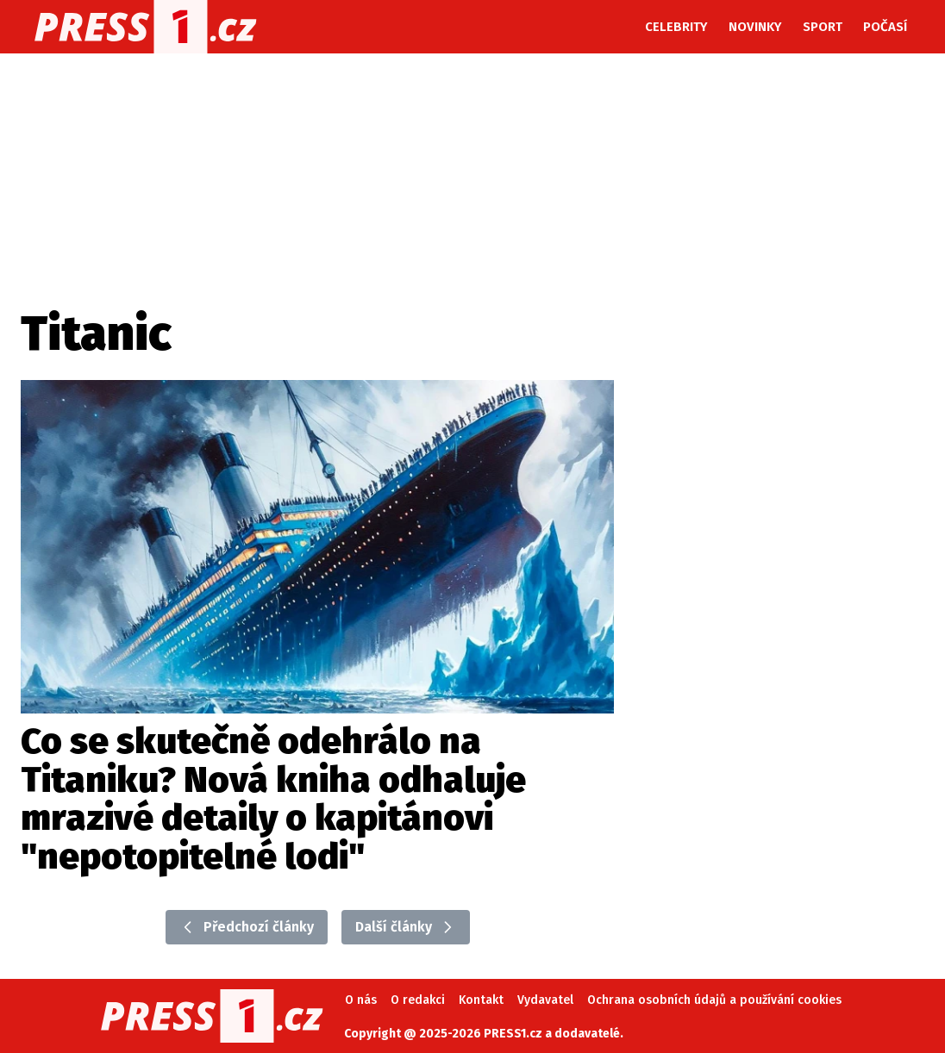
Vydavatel (545, 1000)
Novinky (755, 26)
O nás (361, 1000)
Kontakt (481, 1000)
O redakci (418, 1000)
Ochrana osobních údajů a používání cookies (714, 1000)
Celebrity (676, 26)
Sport (822, 26)
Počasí (885, 26)
